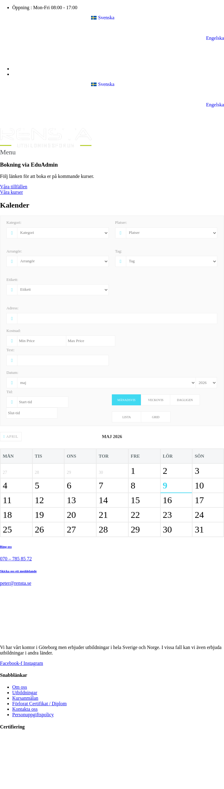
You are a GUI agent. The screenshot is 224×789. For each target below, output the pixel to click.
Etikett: (12, 279)
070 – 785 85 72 (16, 558)
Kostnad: (13, 330)
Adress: (12, 308)
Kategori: (13, 222)
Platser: (121, 222)
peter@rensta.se (15, 583)
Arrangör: (14, 251)
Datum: (12, 372)
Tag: (118, 251)
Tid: (9, 391)
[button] (112, 152)
